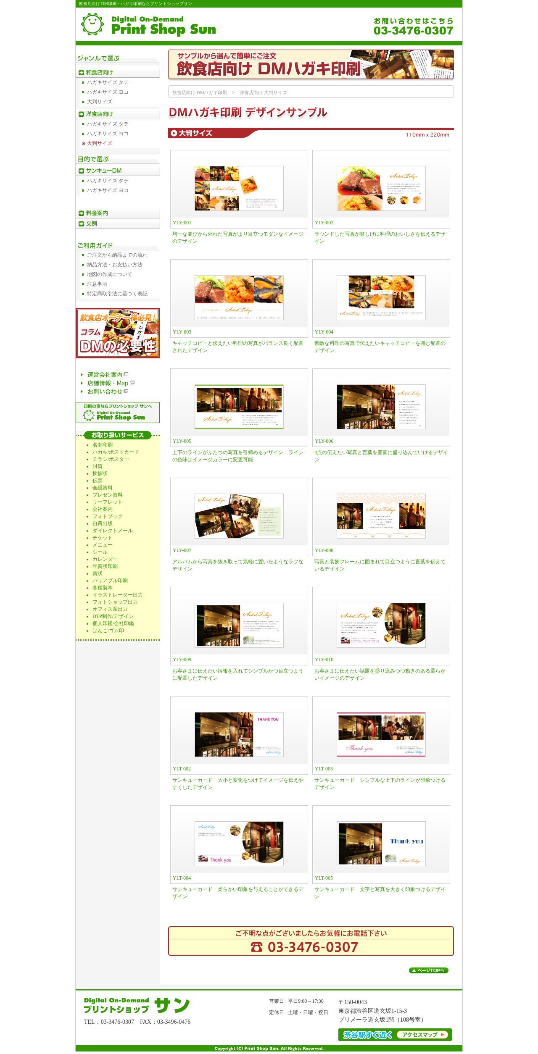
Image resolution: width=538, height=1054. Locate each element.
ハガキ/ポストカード (115, 452)
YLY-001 (182, 223)
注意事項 (97, 284)
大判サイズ (99, 102)
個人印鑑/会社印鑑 (113, 623)
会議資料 (102, 488)
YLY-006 (324, 441)
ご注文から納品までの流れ (117, 255)
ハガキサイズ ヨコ (108, 92)
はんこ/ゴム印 (108, 630)
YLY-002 (324, 223)
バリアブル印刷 (110, 581)
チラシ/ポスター (110, 459)
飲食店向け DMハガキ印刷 (199, 92)
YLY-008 (324, 550)
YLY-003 (182, 332)
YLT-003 (324, 769)
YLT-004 (182, 878)
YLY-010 (324, 659)
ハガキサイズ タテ (108, 82)
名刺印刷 (102, 445)
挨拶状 (100, 473)
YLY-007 (182, 550)
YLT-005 (324, 878)
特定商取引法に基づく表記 (117, 294)
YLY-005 (182, 441)
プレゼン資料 (107, 495)
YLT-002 (182, 769)
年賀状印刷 (105, 566)
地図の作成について (109, 274)
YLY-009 (182, 659)
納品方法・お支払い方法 (114, 265)
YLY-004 (324, 332)
